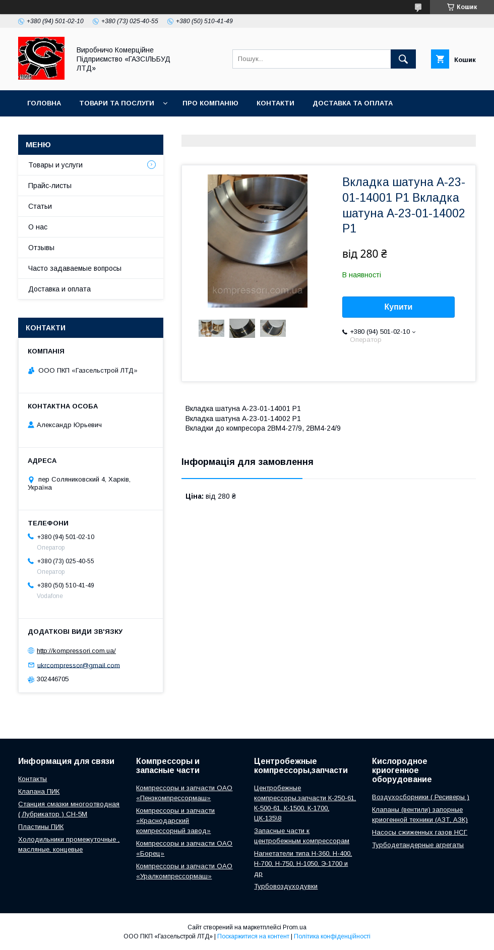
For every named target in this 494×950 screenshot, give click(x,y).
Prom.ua (294, 927)
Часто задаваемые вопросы (74, 268)
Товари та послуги (116, 103)
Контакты (32, 779)
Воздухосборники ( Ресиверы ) (420, 797)
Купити (399, 307)
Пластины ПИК (41, 826)
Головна (44, 103)
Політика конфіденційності (332, 936)
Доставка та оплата (353, 103)
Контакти (275, 103)
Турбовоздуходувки (286, 886)
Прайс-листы (50, 186)
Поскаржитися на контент (253, 936)
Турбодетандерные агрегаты (418, 845)
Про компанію (210, 103)
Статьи (40, 206)
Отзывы (41, 248)
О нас (37, 227)
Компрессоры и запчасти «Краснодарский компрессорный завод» (175, 821)
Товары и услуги (55, 165)
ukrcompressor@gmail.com (78, 665)
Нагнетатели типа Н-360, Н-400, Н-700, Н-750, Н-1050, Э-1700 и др (303, 863)
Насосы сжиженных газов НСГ (419, 832)
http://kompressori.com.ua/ (76, 651)
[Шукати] (403, 59)
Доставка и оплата (59, 289)
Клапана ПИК (38, 791)
